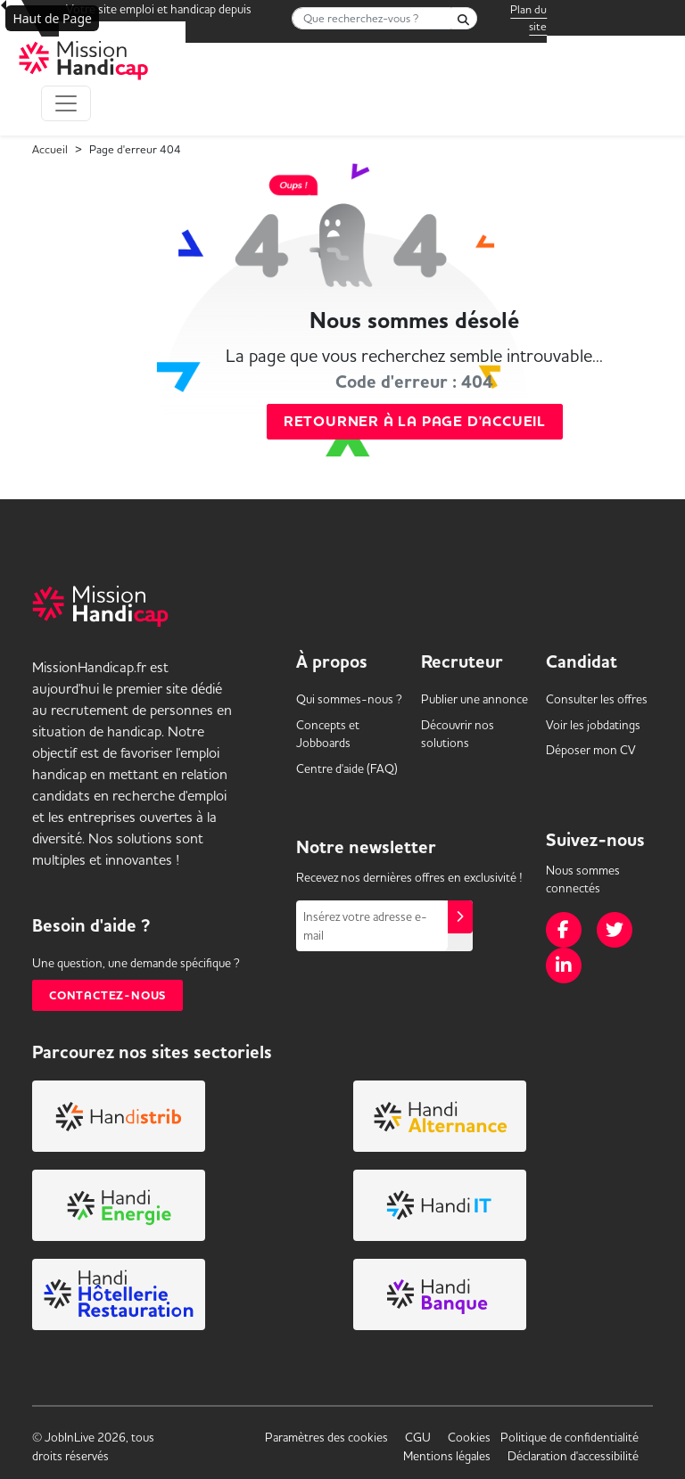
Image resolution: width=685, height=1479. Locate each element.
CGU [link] (418, 1437)
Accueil (50, 149)
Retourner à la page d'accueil (415, 421)
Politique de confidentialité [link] (569, 1437)
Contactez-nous (107, 995)
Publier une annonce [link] (474, 699)
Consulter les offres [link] (597, 699)
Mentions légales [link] (447, 1456)
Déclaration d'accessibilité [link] (573, 1456)
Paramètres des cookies (326, 1437)
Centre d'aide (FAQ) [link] (347, 768)
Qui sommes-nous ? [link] (349, 699)
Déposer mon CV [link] (591, 750)
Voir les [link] (593, 725)
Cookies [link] (469, 1437)
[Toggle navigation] (66, 103)
